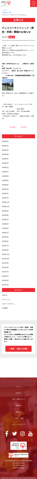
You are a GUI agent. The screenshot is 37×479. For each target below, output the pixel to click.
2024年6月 (5, 185)
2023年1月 (5, 232)
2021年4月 (5, 285)
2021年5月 (5, 280)
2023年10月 (5, 206)
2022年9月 (5, 237)
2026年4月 (5, 146)
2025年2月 (5, 172)
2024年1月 (5, 198)
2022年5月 (5, 250)
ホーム (5, 10)
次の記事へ (24, 127)
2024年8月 (5, 180)
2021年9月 (5, 263)
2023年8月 (5, 215)
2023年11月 (5, 202)
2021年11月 (5, 254)
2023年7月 (5, 219)
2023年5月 (5, 228)
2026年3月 (5, 150)
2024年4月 (5, 193)
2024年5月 (5, 189)
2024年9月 (5, 176)
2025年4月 (5, 163)
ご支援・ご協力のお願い (18, 349)
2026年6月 (5, 141)
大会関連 (4, 308)
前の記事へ (13, 127)
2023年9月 (5, 211)
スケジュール (6, 299)
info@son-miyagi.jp (18, 468)
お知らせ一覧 (7, 12)
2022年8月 (5, 241)
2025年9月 (5, 154)
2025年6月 (5, 159)
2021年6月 (5, 276)
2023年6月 (5, 224)
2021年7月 (5, 272)
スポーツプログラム (8, 304)
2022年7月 (5, 245)
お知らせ (4, 295)
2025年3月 (5, 167)
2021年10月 (5, 258)
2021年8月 (5, 267)
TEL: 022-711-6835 (18, 463)
